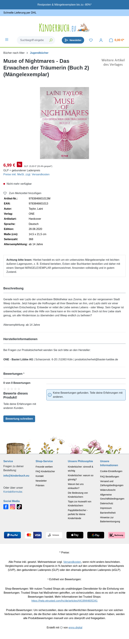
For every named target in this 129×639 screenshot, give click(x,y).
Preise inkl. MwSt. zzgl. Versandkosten (26, 174)
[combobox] (32, 40)
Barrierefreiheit (108, 512)
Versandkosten (72, 561)
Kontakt (40, 476)
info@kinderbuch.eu (16, 475)
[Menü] (6, 39)
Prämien (40, 485)
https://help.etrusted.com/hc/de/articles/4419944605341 (64, 600)
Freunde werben (44, 466)
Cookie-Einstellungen (111, 471)
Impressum (106, 508)
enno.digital (75, 627)
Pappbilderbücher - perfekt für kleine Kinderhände (78, 514)
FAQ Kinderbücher (45, 471)
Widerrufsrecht (107, 490)
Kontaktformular (12, 491)
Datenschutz (106, 503)
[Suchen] (51, 40)
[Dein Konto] (101, 40)
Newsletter (41, 480)
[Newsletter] (73, 40)
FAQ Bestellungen (109, 476)
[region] (64, 123)
